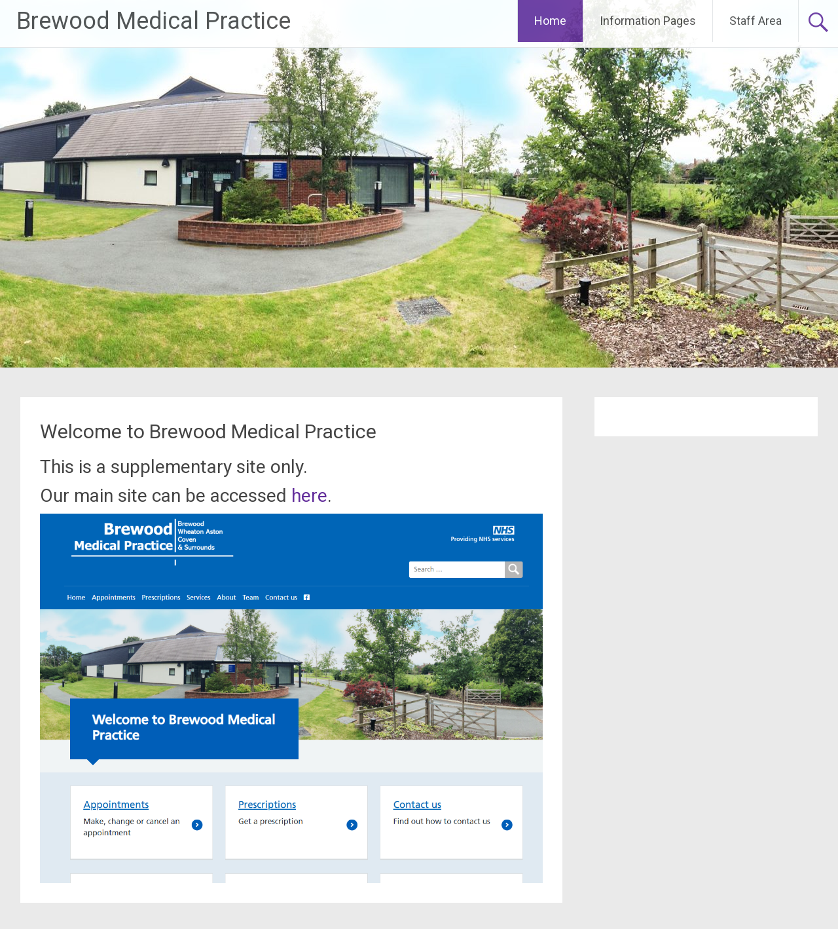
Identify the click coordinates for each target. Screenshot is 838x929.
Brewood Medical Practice (153, 21)
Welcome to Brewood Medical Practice (208, 431)
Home (550, 21)
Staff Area (755, 21)
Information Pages (648, 21)
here (309, 495)
